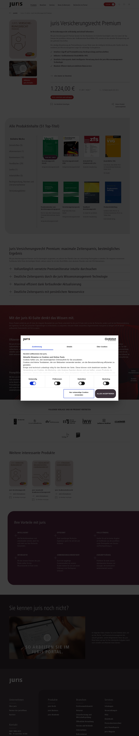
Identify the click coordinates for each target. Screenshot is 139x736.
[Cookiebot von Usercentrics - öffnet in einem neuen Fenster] (106, 339)
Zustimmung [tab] (37, 347)
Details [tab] (69, 347)
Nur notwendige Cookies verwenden (78, 393)
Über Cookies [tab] (102, 347)
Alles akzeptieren (105, 394)
